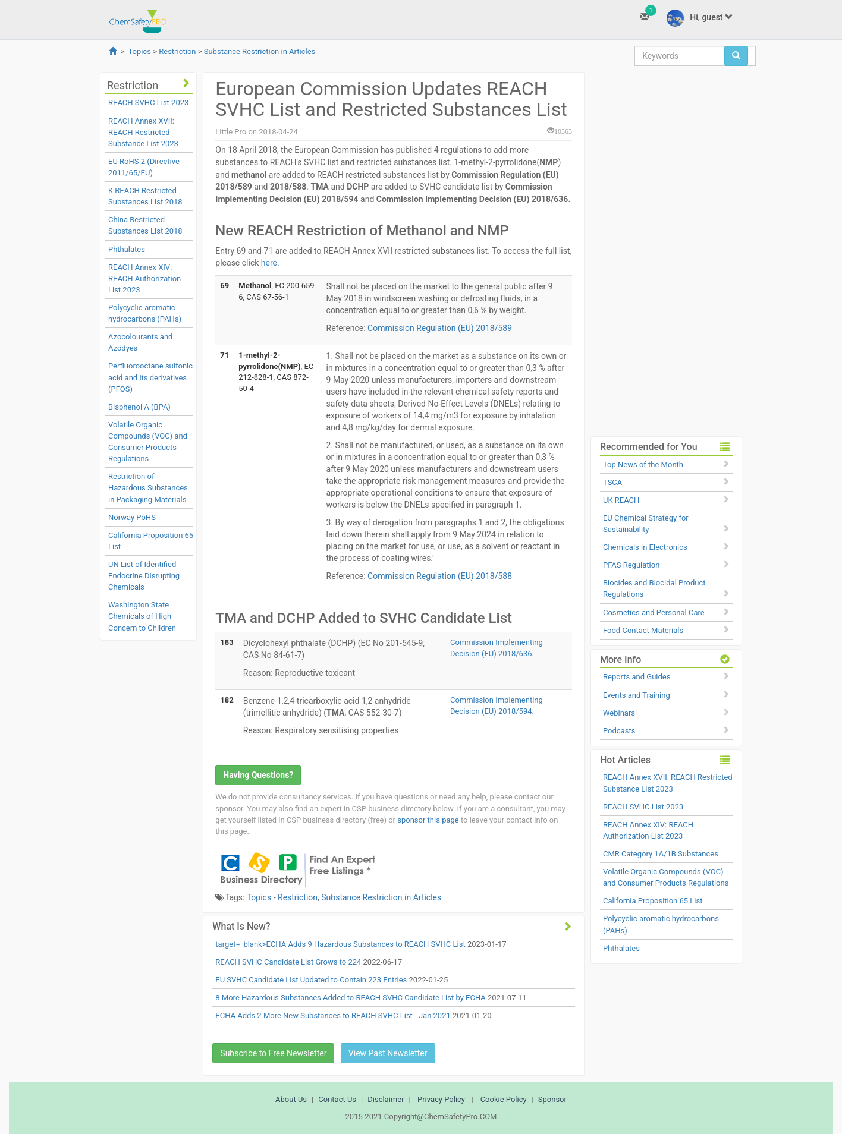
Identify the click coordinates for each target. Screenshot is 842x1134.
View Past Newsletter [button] (388, 1053)
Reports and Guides (636, 676)
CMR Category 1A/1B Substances (660, 853)
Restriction (177, 51)
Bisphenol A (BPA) (139, 406)
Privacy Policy (441, 1099)
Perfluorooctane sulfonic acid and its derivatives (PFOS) (150, 377)
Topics (139, 51)
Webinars (619, 712)
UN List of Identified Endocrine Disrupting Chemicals (144, 575)
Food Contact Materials (643, 630)
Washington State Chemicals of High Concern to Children (142, 616)
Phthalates (126, 249)
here (269, 262)
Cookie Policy (503, 1099)
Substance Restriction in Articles (260, 51)
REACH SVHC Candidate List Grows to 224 (288, 961)
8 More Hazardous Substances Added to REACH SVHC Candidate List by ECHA (350, 997)
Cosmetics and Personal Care (654, 612)
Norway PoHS (132, 517)
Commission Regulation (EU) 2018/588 (440, 576)
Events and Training (636, 695)
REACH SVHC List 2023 (148, 102)
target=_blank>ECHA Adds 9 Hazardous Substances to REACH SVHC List (340, 944)
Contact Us (337, 1099)
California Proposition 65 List (653, 900)
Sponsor (552, 1099)
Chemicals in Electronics (645, 547)
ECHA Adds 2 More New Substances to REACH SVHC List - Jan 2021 (332, 1015)
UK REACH (621, 500)
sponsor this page (427, 819)
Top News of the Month (643, 464)
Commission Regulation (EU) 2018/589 (439, 328)
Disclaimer (385, 1099)
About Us (291, 1099)
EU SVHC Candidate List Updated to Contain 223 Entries (311, 979)
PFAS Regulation (631, 564)
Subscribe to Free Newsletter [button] (273, 1053)
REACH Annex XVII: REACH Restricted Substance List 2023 (143, 132)
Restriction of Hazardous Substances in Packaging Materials (148, 487)
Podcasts (619, 730)
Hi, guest (700, 18)
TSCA (612, 482)
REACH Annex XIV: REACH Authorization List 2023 (144, 278)
